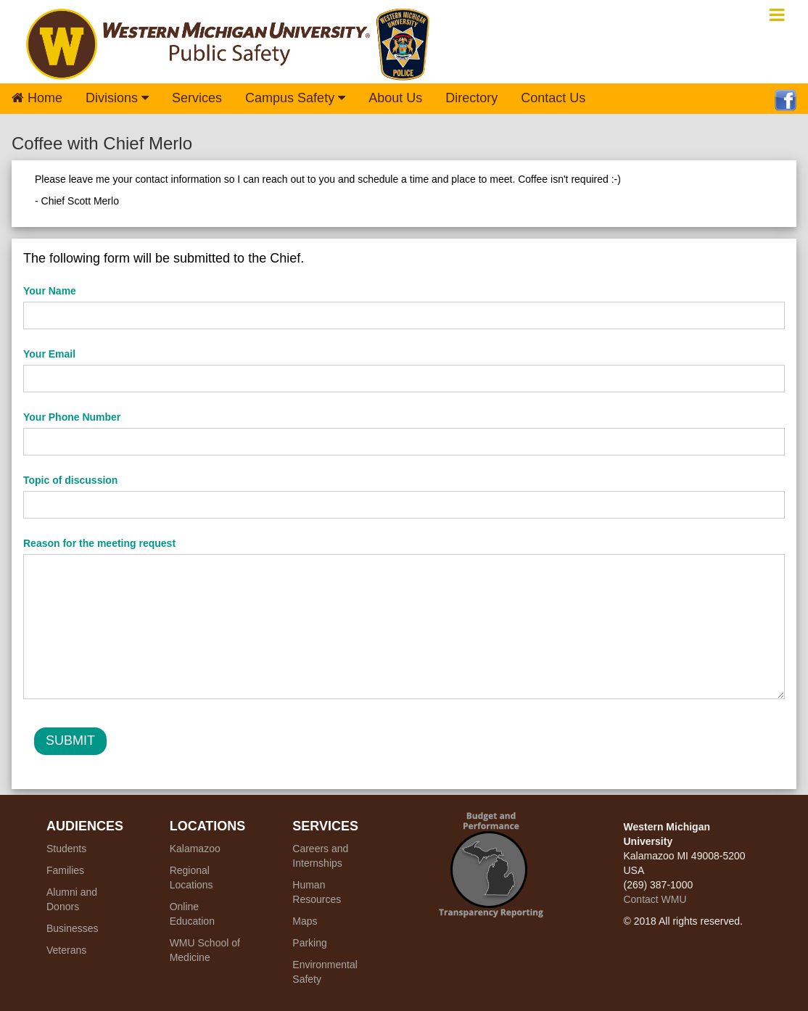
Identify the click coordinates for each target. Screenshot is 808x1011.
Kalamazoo (195, 848)
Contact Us (553, 98)
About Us (395, 98)
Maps (304, 921)
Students (66, 848)
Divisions (117, 98)
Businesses (72, 928)
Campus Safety (295, 98)
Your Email (49, 354)
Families (65, 870)
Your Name (49, 291)
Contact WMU (654, 899)
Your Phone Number (71, 417)
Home (37, 98)
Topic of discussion (70, 480)
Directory (471, 98)
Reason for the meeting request (99, 543)
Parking (309, 943)
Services (197, 98)
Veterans (66, 950)
